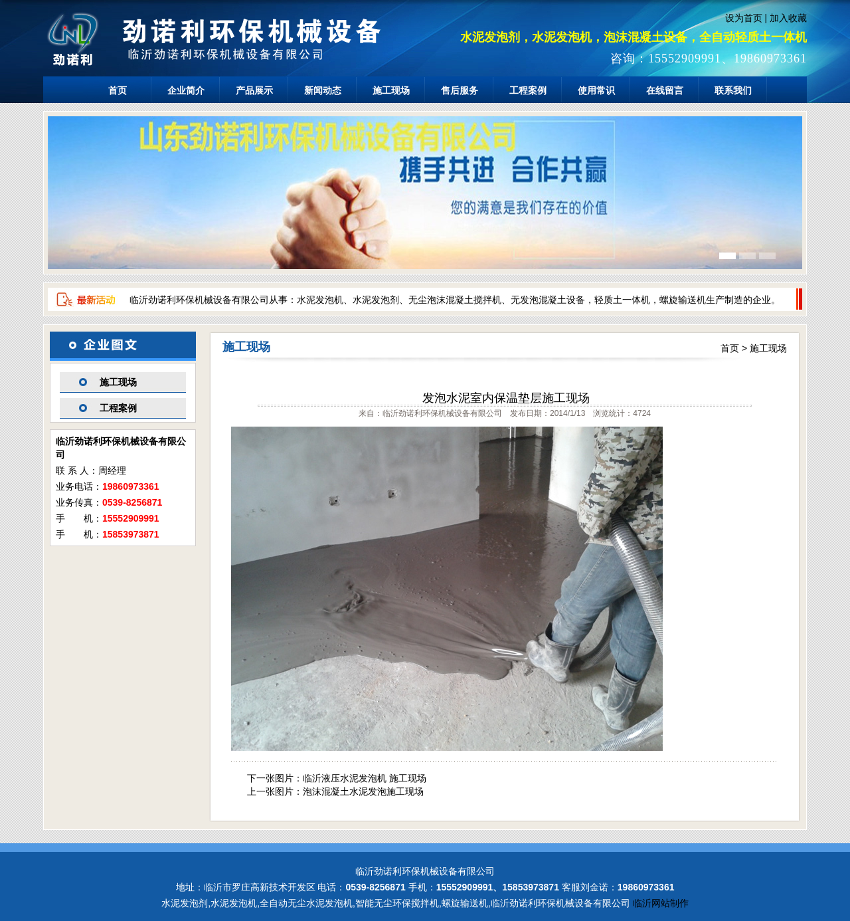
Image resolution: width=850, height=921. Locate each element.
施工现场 (391, 90)
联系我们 (733, 90)
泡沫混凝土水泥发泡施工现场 (363, 791)
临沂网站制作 (661, 903)
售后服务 (459, 90)
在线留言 (664, 90)
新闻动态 (322, 90)
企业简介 (186, 90)
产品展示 (254, 90)
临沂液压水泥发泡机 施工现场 (364, 778)
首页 (117, 90)
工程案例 (528, 90)
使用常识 (596, 90)
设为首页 (743, 18)
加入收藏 (788, 18)
